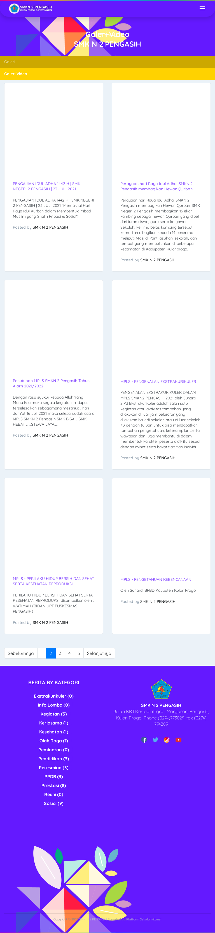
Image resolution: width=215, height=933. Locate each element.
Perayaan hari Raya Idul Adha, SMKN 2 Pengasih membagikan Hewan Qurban (156, 186)
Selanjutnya (99, 653)
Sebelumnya (21, 653)
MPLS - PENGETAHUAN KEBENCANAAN (155, 579)
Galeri (9, 61)
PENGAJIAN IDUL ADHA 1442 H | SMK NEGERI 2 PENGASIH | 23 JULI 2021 (46, 186)
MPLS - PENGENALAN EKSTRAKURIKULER (158, 381)
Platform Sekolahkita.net (144, 919)
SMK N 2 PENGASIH (50, 227)
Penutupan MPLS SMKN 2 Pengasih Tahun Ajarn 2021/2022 (51, 383)
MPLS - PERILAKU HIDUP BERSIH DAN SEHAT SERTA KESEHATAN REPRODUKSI (53, 581)
